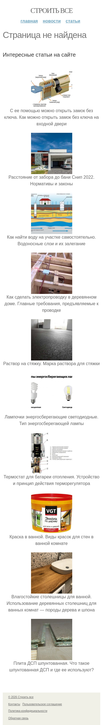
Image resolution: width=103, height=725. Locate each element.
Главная (29, 21)
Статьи (73, 21)
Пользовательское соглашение (42, 704)
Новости (52, 21)
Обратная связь (18, 718)
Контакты (14, 704)
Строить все (51, 11)
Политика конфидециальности (27, 710)
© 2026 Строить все (21, 697)
